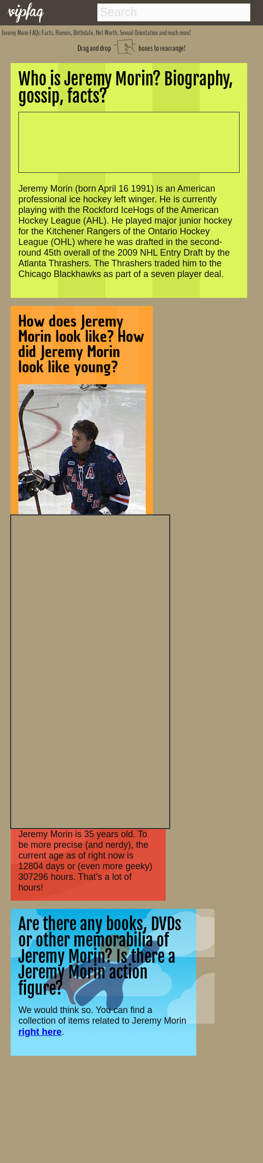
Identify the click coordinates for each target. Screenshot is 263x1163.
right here (40, 1031)
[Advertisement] (90, 670)
